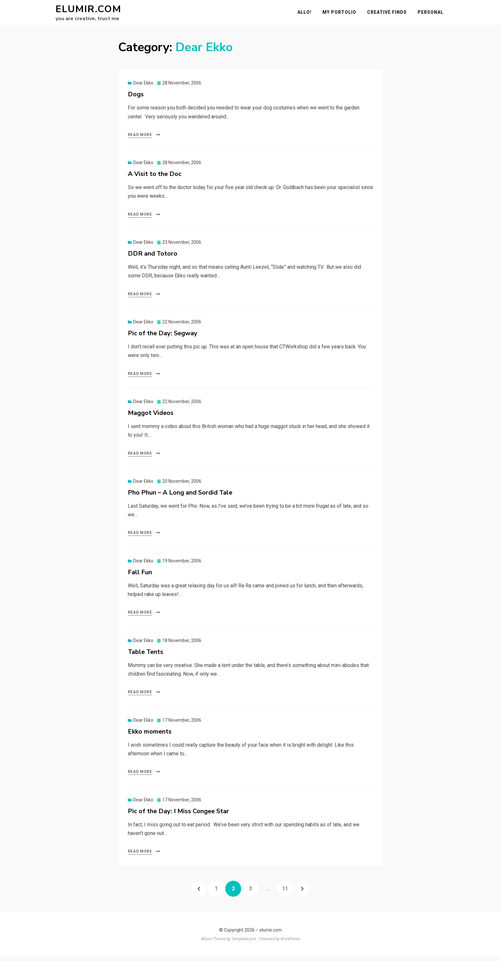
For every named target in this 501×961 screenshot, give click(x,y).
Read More (140, 138)
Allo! (306, 14)
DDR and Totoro (152, 257)
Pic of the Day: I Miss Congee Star (178, 815)
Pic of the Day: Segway (162, 337)
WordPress (290, 943)
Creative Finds (389, 14)
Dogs (136, 98)
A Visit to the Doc (154, 177)
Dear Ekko (143, 86)
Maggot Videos (150, 416)
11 (287, 890)
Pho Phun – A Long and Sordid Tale (180, 496)
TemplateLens (243, 943)
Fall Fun (140, 576)
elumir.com (88, 11)
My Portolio (341, 14)
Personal (432, 14)
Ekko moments (150, 735)
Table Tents (145, 655)
